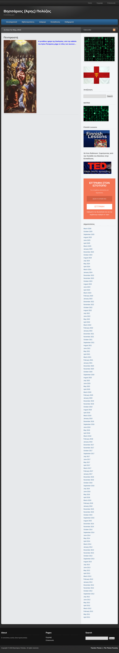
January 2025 (88, 249)
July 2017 (87, 456)
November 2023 (89, 278)
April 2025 (87, 243)
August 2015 (88, 521)
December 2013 (89, 550)
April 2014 (87, 541)
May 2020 (87, 386)
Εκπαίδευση (55, 22)
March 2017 (87, 468)
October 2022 (88, 307)
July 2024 (87, 261)
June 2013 (87, 567)
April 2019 (87, 413)
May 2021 (87, 351)
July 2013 (87, 564)
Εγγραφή (100, 3)
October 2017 (88, 451)
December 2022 (89, 302)
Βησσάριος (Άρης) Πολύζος (27, 11)
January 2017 (88, 474)
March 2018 (87, 436)
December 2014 (89, 524)
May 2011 (87, 614)
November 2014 (89, 526)
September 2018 (89, 424)
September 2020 (89, 375)
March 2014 (87, 544)
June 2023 (87, 287)
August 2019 (88, 410)
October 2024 (88, 255)
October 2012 (88, 591)
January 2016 (88, 506)
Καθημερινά (69, 22)
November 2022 (89, 304)
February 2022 (88, 328)
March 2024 (87, 269)
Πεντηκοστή (11, 37)
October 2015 (88, 515)
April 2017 (87, 465)
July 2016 (87, 489)
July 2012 (87, 597)
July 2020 (87, 380)
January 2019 (88, 418)
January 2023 (88, 299)
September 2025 (89, 234)
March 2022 (87, 325)
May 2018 (87, 430)
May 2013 (87, 570)
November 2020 (89, 369)
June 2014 (87, 535)
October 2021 (88, 339)
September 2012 (89, 594)
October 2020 (88, 372)
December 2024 (89, 252)
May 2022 (87, 319)
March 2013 (87, 576)
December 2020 (89, 366)
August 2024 (88, 258)
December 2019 (89, 401)
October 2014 (88, 529)
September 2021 (89, 342)
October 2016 (88, 483)
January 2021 (88, 363)
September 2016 (89, 486)
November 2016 (89, 480)
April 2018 (87, 433)
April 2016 (87, 497)
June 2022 (87, 316)
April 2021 (87, 354)
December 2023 (89, 275)
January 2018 (88, 442)
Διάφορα (42, 22)
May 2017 (87, 462)
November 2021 (89, 337)
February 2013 (88, 579)
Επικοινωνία (111, 3)
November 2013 (89, 553)
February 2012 (88, 611)
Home (90, 3)
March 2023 (87, 293)
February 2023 (88, 296)
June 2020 (87, 383)
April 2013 (87, 573)
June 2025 (87, 240)
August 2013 (88, 562)
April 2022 (87, 322)
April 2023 (87, 290)
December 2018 (89, 421)
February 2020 (88, 395)
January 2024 (88, 272)
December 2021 (89, 334)
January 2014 (88, 547)
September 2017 (89, 453)
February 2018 (88, 439)
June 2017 (87, 459)
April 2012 (87, 605)
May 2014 (87, 538)
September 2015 (89, 518)
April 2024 (87, 266)
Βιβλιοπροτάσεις (28, 22)
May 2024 (87, 264)
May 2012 (87, 602)
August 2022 (88, 310)
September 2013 (89, 559)
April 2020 (87, 389)
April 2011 (87, 617)
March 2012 (87, 608)
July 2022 (87, 313)
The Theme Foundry (111, 648)
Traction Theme (96, 648)
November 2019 (89, 404)
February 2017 (88, 471)
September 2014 (89, 532)
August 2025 (88, 237)
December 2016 (89, 477)
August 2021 (88, 345)
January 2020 (88, 398)
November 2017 (89, 448)
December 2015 (89, 509)
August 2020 (88, 377)
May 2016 (87, 494)
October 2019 (88, 407)
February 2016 (88, 503)
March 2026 (87, 228)
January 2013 (88, 582)
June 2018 (87, 427)
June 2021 (87, 348)
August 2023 (88, 284)
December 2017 (89, 445)
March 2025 (87, 246)
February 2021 (88, 360)
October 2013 (88, 556)
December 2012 (89, 585)
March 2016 (87, 500)
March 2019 (87, 415)
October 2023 (88, 281)
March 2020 (87, 392)
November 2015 (89, 512)
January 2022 (88, 331)
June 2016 (87, 491)
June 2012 (87, 600)
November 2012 (89, 588)
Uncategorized (11, 22)
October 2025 (88, 231)
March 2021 (87, 357)
